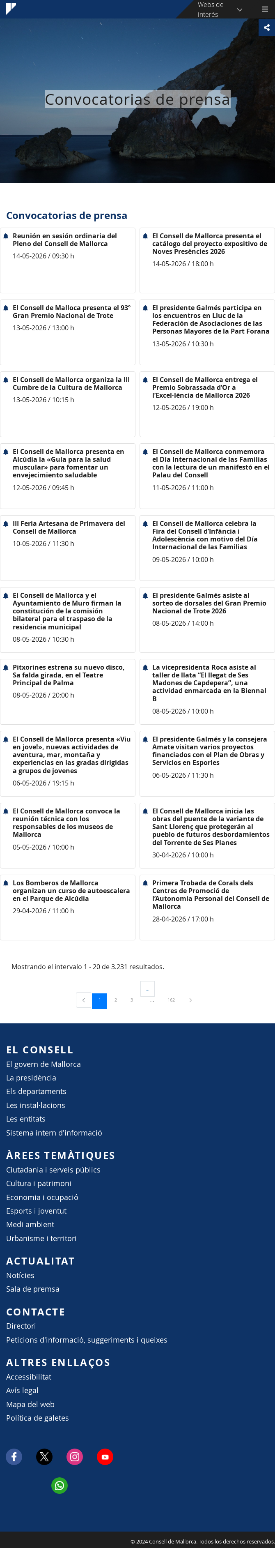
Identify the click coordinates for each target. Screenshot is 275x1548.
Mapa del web (30, 1404)
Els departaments (36, 1091)
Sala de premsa (33, 1289)
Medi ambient (30, 1224)
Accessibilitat (28, 1377)
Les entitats (26, 1119)
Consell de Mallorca (4, 1539)
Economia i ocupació (42, 1197)
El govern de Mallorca (43, 1064)
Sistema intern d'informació (54, 1133)
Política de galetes (37, 1418)
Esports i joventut (36, 1211)
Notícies (20, 1275)
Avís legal (22, 1390)
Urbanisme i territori (41, 1238)
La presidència (31, 1078)
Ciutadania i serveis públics (53, 1170)
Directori (21, 1326)
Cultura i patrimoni (38, 1183)
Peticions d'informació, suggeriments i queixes (86, 1340)
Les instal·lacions (35, 1105)
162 (174, 999)
